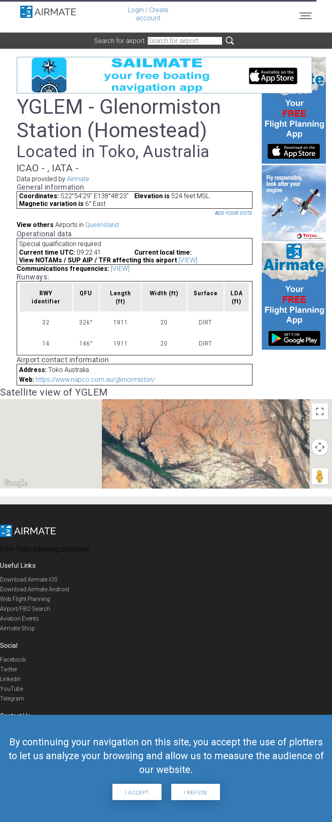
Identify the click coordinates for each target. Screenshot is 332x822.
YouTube (11, 689)
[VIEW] (188, 260)
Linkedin (10, 679)
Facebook (13, 659)
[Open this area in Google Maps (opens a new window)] (15, 483)
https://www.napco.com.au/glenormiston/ (95, 379)
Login (136, 10)
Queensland (102, 225)
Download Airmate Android (34, 589)
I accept (137, 793)
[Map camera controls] (320, 447)
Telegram (12, 698)
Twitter (8, 669)
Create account (152, 14)
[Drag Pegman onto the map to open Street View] (320, 476)
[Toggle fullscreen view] (320, 411)
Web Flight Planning (25, 599)
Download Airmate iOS (29, 579)
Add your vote (233, 213)
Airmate (78, 179)
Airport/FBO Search (25, 609)
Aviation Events (19, 618)
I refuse (195, 793)
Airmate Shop (17, 628)
